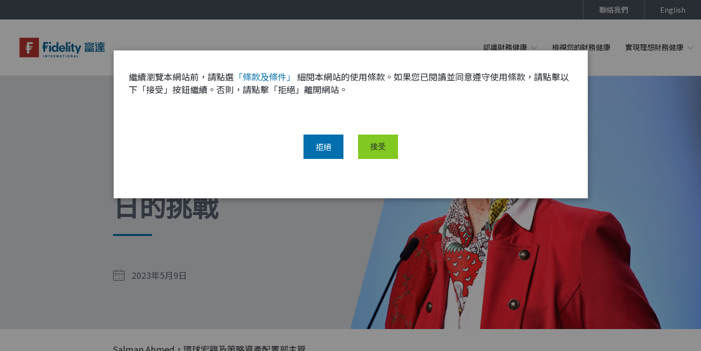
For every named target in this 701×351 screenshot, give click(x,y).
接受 (378, 154)
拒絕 (323, 154)
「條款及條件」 (264, 84)
